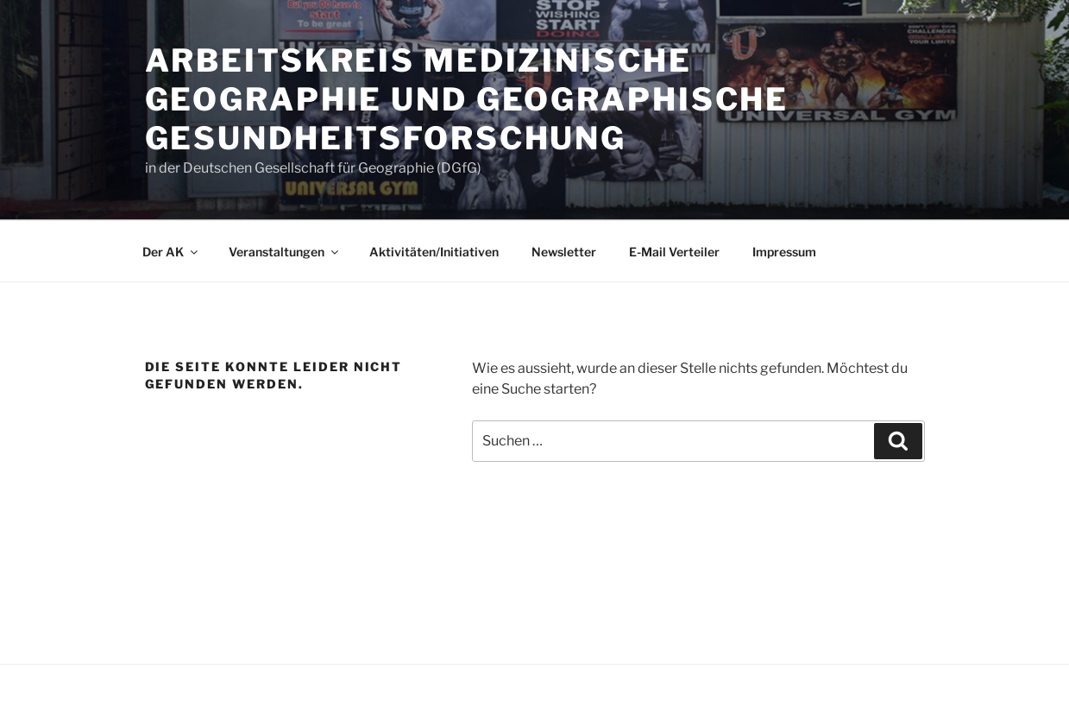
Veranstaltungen (285, 251)
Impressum (784, 251)
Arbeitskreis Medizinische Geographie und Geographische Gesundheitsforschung (467, 99)
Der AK (171, 251)
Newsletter (563, 251)
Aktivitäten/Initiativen (434, 251)
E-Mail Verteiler (674, 251)
